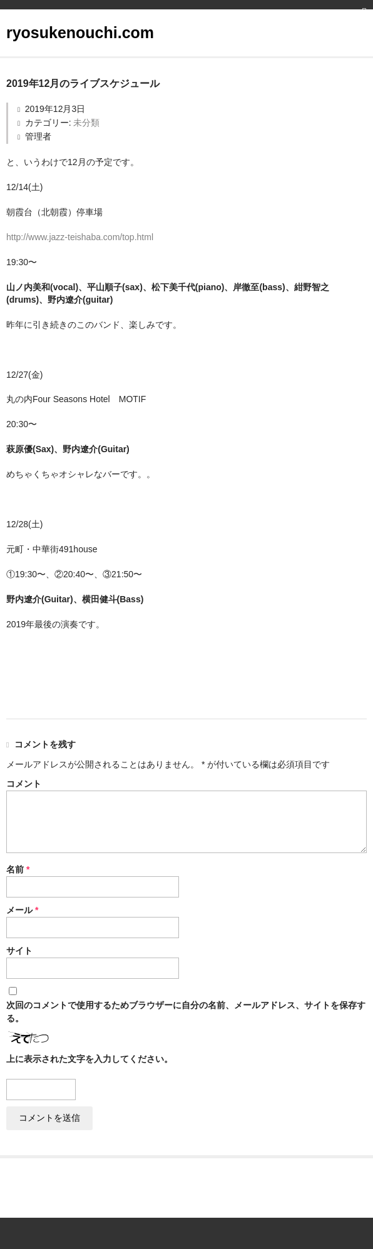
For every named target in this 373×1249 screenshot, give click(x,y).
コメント (23, 784)
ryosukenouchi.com (80, 32)
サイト (19, 951)
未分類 (86, 123)
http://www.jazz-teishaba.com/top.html (79, 237)
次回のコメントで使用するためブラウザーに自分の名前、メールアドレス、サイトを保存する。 (185, 1011)
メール (22, 910)
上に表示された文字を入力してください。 (89, 1059)
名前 (17, 869)
